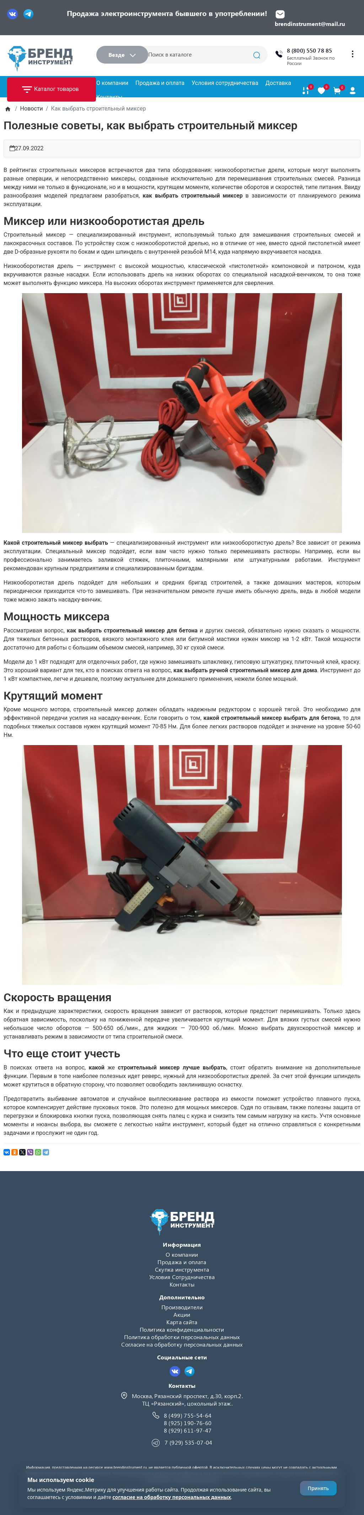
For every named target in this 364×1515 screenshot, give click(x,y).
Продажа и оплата (159, 83)
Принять (318, 1488)
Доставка (278, 83)
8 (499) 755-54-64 (188, 1415)
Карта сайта (182, 1322)
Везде (122, 54)
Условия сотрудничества (225, 83)
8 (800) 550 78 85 (309, 50)
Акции (182, 1314)
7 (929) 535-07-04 (188, 1442)
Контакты (109, 97)
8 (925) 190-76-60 (188, 1423)
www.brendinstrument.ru (125, 1467)
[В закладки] (321, 90)
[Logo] (40, 58)
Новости (31, 108)
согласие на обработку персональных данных (171, 1497)
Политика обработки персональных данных (182, 1337)
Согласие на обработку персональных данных (181, 1344)
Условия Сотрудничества (182, 1277)
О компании (112, 83)
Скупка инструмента (182, 1269)
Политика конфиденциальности (182, 1329)
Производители (182, 1307)
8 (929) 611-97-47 (188, 1430)
